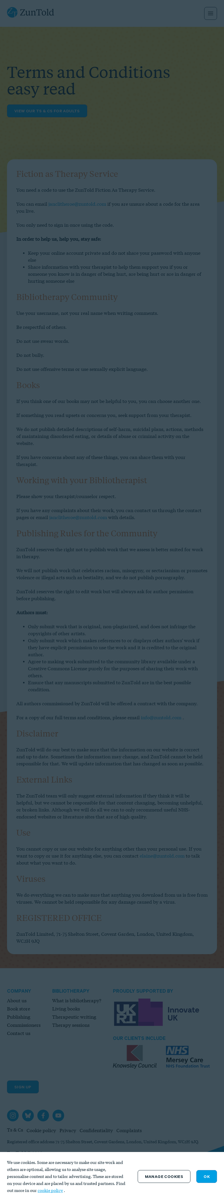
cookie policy (50, 1190)
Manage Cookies (164, 1176)
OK (207, 1176)
